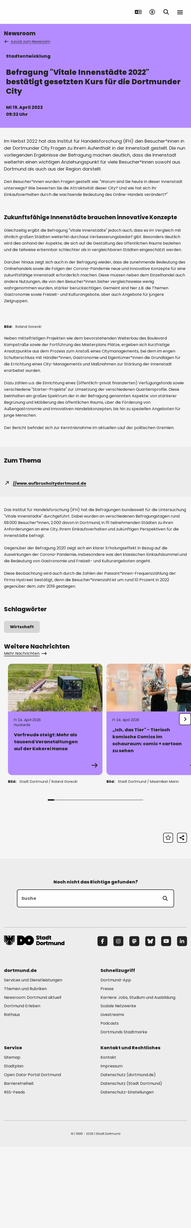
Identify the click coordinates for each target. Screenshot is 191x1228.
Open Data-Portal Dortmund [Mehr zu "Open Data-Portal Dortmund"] (32, 1155)
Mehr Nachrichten (25, 734)
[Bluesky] (150, 1022)
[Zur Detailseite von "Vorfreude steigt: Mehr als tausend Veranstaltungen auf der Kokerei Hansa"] (55, 800)
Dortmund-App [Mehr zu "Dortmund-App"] (115, 1061)
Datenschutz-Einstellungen (127, 1173)
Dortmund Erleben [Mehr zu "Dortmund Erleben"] (22, 1087)
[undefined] (185, 800)
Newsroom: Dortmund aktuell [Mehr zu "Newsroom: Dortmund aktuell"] (32, 1078)
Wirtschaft (22, 707)
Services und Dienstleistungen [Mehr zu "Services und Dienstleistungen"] (33, 1061)
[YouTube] (166, 1022)
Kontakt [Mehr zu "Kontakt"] (108, 1138)
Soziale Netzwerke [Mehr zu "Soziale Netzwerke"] (118, 1087)
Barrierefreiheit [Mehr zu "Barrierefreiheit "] (19, 1164)
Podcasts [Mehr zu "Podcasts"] (109, 1104)
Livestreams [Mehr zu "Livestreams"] (112, 1095)
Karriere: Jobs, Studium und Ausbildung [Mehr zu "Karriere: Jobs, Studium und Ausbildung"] (137, 1078)
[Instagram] (118, 1022)
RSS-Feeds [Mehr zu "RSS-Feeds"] (14, 1173)
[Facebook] (102, 1022)
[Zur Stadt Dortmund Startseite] (35, 12)
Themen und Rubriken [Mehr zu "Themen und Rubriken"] (25, 1069)
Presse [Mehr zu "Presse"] (107, 1069)
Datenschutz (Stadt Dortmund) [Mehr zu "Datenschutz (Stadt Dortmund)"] (131, 1164)
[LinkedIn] (182, 1022)
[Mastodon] (134, 1022)
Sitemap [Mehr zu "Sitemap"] (12, 1138)
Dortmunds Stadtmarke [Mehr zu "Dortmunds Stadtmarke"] (123, 1113)
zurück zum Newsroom (27, 41)
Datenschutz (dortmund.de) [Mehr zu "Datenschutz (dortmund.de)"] (128, 1155)
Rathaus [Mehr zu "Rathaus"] (12, 1095)
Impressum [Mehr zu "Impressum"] (111, 1147)
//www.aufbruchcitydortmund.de (45, 564)
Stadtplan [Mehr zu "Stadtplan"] (13, 1147)
